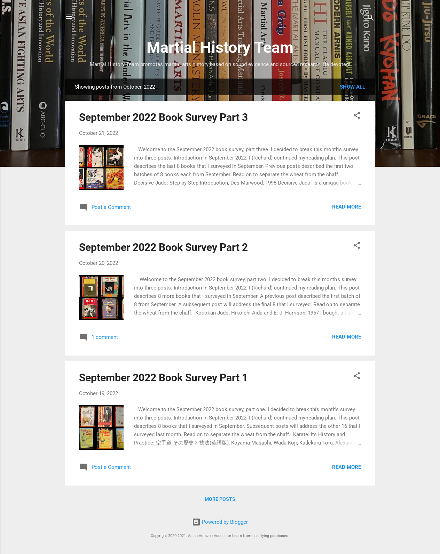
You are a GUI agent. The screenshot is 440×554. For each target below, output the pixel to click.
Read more (346, 207)
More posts (220, 499)
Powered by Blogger (220, 522)
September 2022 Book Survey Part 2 (163, 247)
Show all (352, 87)
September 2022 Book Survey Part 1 (163, 378)
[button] (357, 116)
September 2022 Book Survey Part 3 (163, 117)
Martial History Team (220, 47)
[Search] (371, 19)
